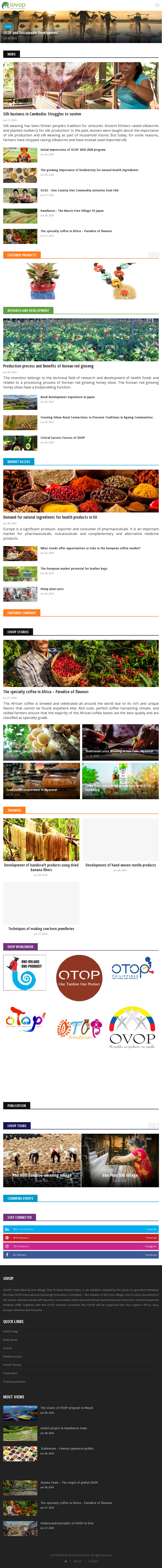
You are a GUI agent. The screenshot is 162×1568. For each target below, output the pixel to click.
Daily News (10, 1340)
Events (7, 1348)
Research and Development (28, 310)
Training (14, 810)
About (77, 1561)
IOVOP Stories (18, 632)
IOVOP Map (10, 1331)
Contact (93, 1561)
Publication (10, 1373)
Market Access (19, 461)
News (8, 26)
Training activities (14, 1381)
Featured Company (22, 613)
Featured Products (22, 255)
